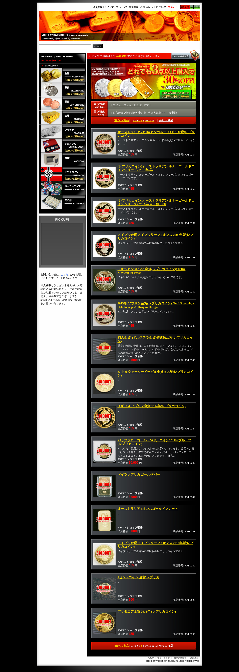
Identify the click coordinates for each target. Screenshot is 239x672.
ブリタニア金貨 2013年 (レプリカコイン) (147, 611)
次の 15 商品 (166, 120)
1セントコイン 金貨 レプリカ (139, 577)
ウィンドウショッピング (127, 105)
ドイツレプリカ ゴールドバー (139, 474)
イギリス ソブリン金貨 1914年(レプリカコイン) (152, 406)
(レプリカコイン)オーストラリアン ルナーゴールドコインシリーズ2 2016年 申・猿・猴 (156, 202)
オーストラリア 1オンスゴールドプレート (148, 508)
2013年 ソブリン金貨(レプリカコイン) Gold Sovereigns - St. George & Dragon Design (156, 305)
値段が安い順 (138, 112)
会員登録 (121, 56)
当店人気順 (157, 112)
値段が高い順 (121, 112)
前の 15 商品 (121, 120)
